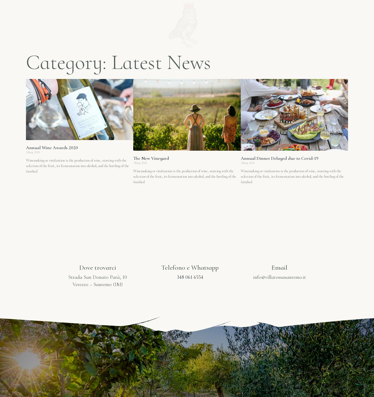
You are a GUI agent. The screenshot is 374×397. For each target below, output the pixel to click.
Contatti (306, 23)
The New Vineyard (151, 158)
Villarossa (133, 23)
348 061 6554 (190, 277)
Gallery (272, 23)
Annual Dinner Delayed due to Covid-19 (279, 158)
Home (100, 23)
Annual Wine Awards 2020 (52, 147)
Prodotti (238, 23)
